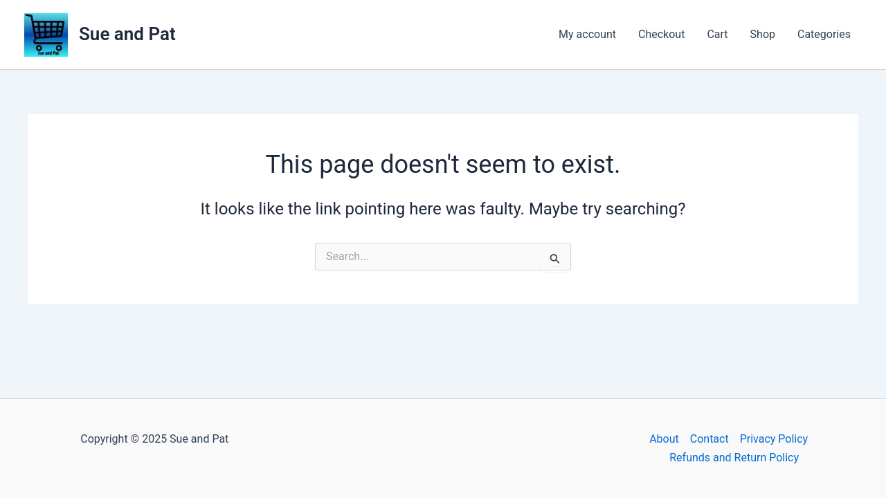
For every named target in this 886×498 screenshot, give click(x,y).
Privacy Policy (774, 438)
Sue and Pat (127, 34)
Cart (717, 34)
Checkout (661, 34)
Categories (824, 34)
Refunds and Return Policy (734, 457)
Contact (709, 438)
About (664, 438)
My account (587, 34)
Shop (762, 34)
